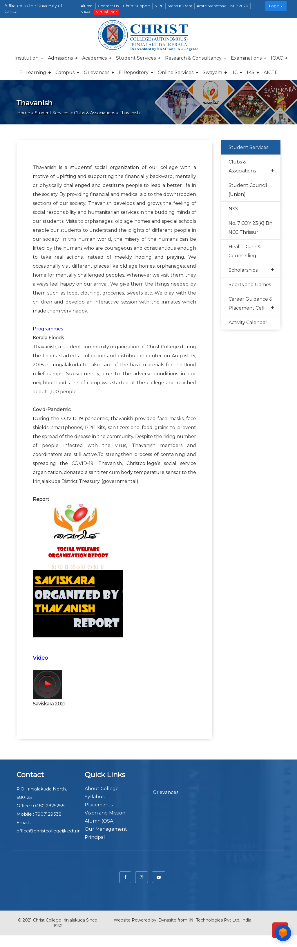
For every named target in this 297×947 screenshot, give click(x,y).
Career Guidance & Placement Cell (251, 304)
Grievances (96, 72)
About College (102, 788)
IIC (234, 72)
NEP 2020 (239, 5)
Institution (27, 58)
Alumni (87, 5)
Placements (99, 805)
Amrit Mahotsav (211, 5)
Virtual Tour (106, 12)
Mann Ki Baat (180, 5)
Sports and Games (250, 284)
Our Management (106, 829)
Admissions (60, 58)
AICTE (271, 72)
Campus (65, 72)
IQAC (277, 58)
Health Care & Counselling (245, 251)
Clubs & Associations (251, 167)
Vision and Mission (105, 813)
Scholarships (251, 270)
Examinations (246, 58)
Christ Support (136, 5)
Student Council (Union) (248, 190)
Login (276, 5)
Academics (94, 58)
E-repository (133, 72)
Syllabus (94, 796)
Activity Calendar (248, 322)
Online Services (175, 72)
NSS (233, 209)
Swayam (212, 72)
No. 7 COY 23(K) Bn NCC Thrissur (250, 227)
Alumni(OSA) (100, 821)
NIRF (159, 5)
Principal (95, 837)
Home (23, 112)
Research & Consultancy (193, 58)
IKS (250, 72)
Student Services (136, 58)
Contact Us (108, 5)
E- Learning (32, 72)
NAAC (86, 12)
